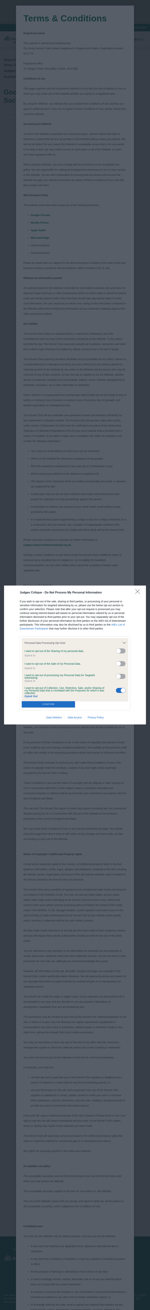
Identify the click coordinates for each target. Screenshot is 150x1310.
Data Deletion (54, 717)
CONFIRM (48, 704)
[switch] (120, 650)
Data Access (75, 717)
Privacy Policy (96, 717)
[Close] (138, 592)
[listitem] (75, 643)
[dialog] (75, 655)
